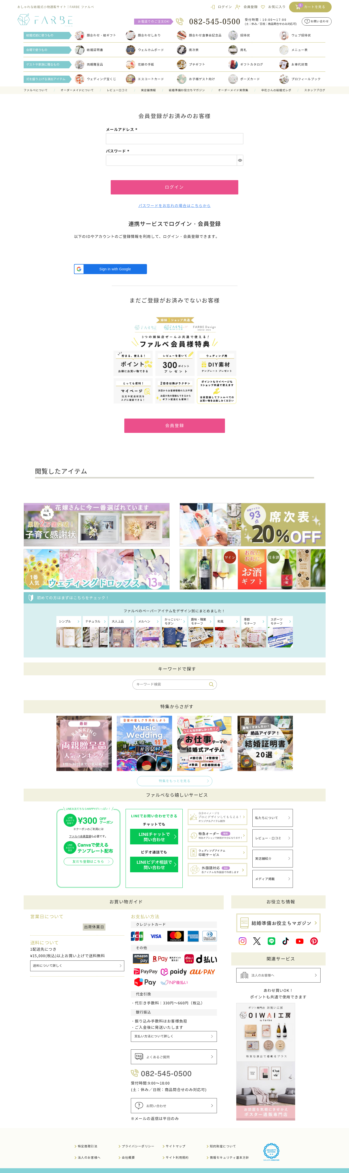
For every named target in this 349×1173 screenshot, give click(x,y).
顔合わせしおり (143, 35)
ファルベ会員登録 (80, 838)
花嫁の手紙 (140, 64)
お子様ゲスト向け (196, 79)
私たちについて (266, 819)
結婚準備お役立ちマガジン (187, 90)
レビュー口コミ (117, 90)
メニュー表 (293, 50)
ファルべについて (36, 90)
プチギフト (191, 64)
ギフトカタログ (245, 64)
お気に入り (277, 7)
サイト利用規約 (177, 1149)
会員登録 (251, 7)
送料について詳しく (47, 959)
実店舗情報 (148, 90)
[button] (110, 270)
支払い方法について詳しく (154, 1029)
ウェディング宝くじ (95, 79)
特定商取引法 (87, 1138)
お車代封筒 (293, 64)
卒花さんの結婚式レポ (276, 90)
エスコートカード (145, 79)
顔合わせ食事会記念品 (199, 35)
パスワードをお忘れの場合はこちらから (174, 207)
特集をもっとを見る (174, 783)
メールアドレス (122, 129)
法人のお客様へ (89, 1149)
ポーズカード (244, 79)
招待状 (239, 35)
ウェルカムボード (145, 50)
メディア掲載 (265, 874)
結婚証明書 (89, 50)
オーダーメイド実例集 (233, 90)
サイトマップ (175, 1138)
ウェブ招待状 (295, 35)
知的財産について (223, 1138)
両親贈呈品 (89, 64)
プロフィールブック (300, 79)
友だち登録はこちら (88, 864)
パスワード (118, 151)
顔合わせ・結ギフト (95, 35)
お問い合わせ (320, 21)
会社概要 (128, 1149)
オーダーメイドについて (77, 90)
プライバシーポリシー (138, 1138)
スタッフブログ (314, 90)
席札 (237, 50)
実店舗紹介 (263, 855)
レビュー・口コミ (268, 837)
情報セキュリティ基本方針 (229, 1149)
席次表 (188, 50)
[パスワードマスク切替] (240, 160)
